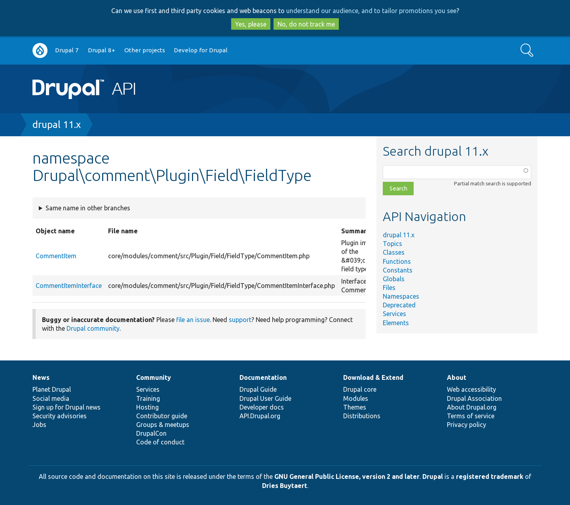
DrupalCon (151, 433)
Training (148, 398)
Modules (355, 398)
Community (153, 377)
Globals (394, 278)
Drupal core (359, 389)
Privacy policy (466, 424)
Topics (392, 243)
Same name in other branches (88, 208)
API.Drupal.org (259, 415)
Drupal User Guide (265, 398)
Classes (394, 252)
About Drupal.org (471, 407)
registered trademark (489, 476)
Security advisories (59, 415)
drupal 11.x (56, 124)
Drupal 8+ (101, 50)
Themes (354, 407)
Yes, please (250, 24)
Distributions (361, 415)
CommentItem (56, 255)
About (456, 377)
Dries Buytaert (284, 485)
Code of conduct (160, 442)
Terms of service (470, 415)
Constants (397, 270)
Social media (50, 398)
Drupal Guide (258, 389)
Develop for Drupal (201, 50)
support (240, 319)
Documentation (263, 377)
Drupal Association (474, 398)
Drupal (432, 476)
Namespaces (401, 296)
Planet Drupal (51, 389)
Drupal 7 (67, 50)
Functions (397, 261)
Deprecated (399, 305)
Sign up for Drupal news (66, 407)
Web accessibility (471, 389)
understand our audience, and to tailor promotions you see (371, 10)
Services (394, 313)
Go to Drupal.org (40, 50)
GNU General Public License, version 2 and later (347, 476)
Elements (396, 322)
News (40, 377)
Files (389, 287)
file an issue (193, 319)
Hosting (147, 407)
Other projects (144, 50)
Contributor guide (161, 415)
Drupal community (93, 328)
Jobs (39, 424)
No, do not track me (306, 24)
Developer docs (261, 407)
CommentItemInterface (69, 285)
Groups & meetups (162, 424)
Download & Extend (373, 377)
